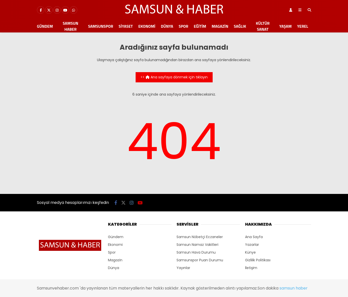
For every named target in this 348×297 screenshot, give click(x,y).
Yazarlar (252, 244)
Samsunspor (100, 26)
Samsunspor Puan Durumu (199, 260)
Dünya (167, 26)
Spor (183, 26)
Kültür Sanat (262, 26)
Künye (250, 252)
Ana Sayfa (254, 236)
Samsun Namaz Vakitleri (197, 244)
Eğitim (200, 26)
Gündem (45, 26)
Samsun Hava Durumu (196, 252)
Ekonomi (147, 26)
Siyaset (126, 26)
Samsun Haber (70, 26)
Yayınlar (183, 267)
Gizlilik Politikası (257, 260)
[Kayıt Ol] (290, 9)
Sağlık (240, 26)
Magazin (220, 26)
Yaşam (285, 26)
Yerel (302, 26)
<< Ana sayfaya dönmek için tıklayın (174, 77)
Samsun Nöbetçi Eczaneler (199, 236)
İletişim (251, 267)
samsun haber (293, 288)
